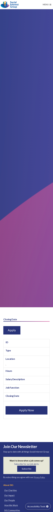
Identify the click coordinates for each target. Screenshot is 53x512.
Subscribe (26, 468)
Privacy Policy (39, 477)
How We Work (11, 505)
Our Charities (10, 490)
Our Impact (9, 495)
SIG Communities (12, 510)
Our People (9, 500)
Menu (47, 4)
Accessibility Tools (38, 506)
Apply (12, 330)
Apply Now (26, 410)
